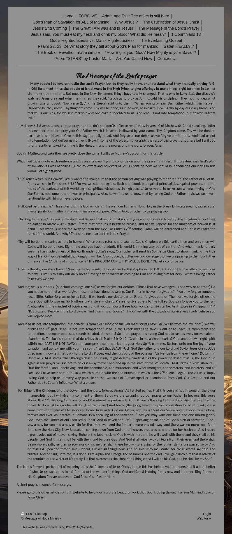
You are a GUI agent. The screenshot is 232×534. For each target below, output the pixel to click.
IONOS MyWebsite (79, 527)
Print (27, 514)
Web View (204, 518)
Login (207, 514)
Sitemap (41, 514)
